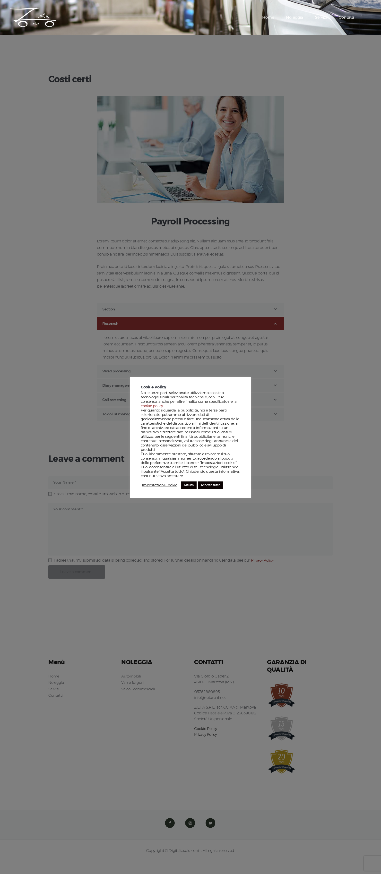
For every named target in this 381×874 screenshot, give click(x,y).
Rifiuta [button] (188, 485)
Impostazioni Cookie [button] (159, 485)
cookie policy (152, 406)
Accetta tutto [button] (209, 485)
